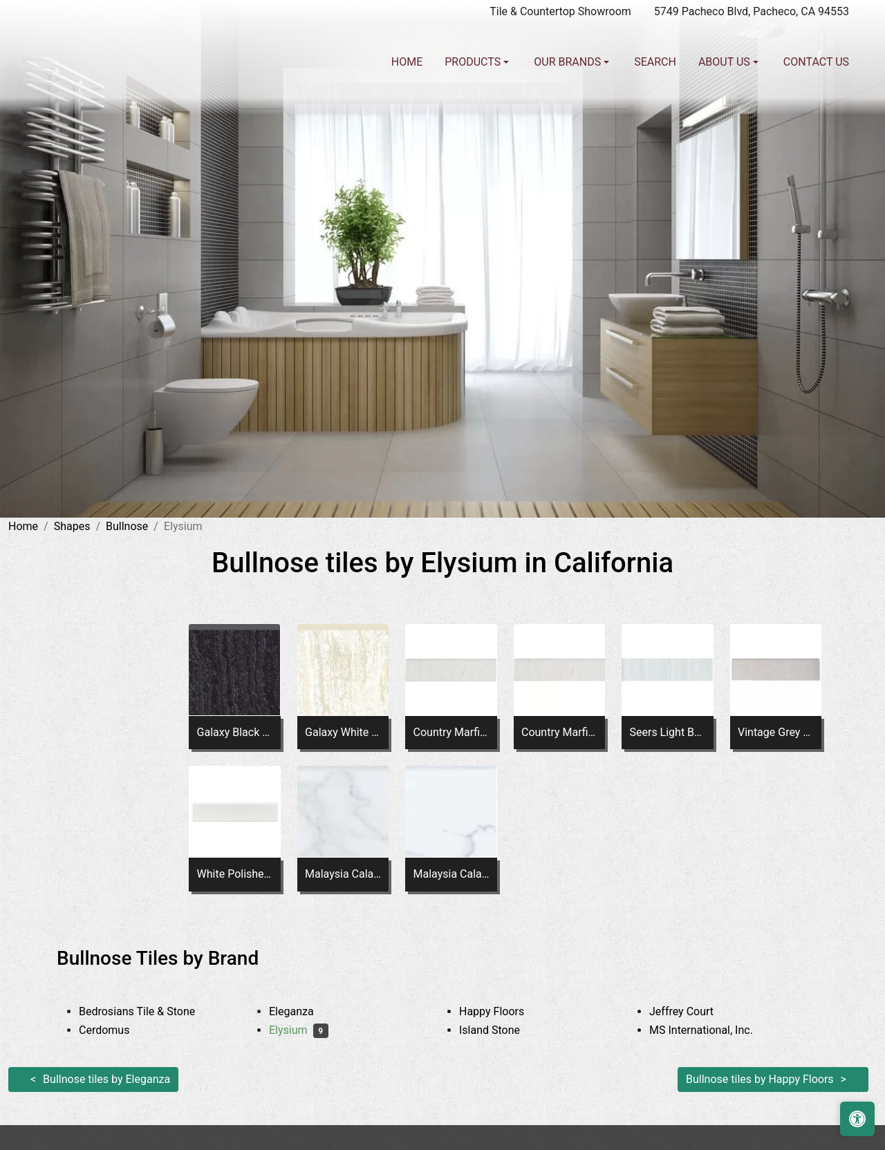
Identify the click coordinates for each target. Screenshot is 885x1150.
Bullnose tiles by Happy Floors (760, 1079)
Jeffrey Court (694, 1011)
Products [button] (474, 61)
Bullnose (127, 526)
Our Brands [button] (569, 61)
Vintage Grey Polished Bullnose (776, 732)
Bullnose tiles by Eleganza (106, 1079)
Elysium (298, 1030)
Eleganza (302, 1011)
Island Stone (500, 1030)
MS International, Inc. (711, 1030)
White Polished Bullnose (235, 873)
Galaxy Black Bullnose (235, 732)
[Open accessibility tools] (857, 1119)
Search (655, 61)
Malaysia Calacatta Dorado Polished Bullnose (451, 873)
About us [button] (725, 61)
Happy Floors (502, 1011)
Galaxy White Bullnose (343, 732)
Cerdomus (115, 1030)
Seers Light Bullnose (667, 732)
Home (406, 61)
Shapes (72, 526)
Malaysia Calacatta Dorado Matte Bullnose (343, 873)
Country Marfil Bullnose (451, 732)
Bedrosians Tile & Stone (150, 1011)
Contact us (816, 61)
